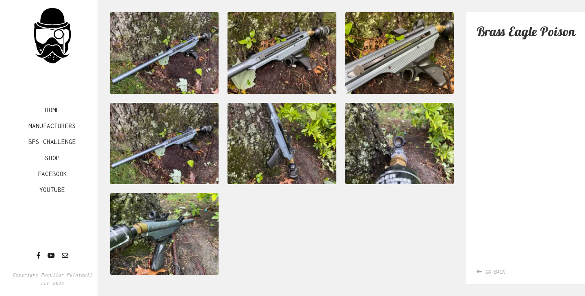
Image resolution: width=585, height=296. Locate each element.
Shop (52, 157)
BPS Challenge (52, 141)
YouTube (52, 189)
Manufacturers (52, 125)
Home (52, 109)
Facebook (52, 173)
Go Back (491, 272)
